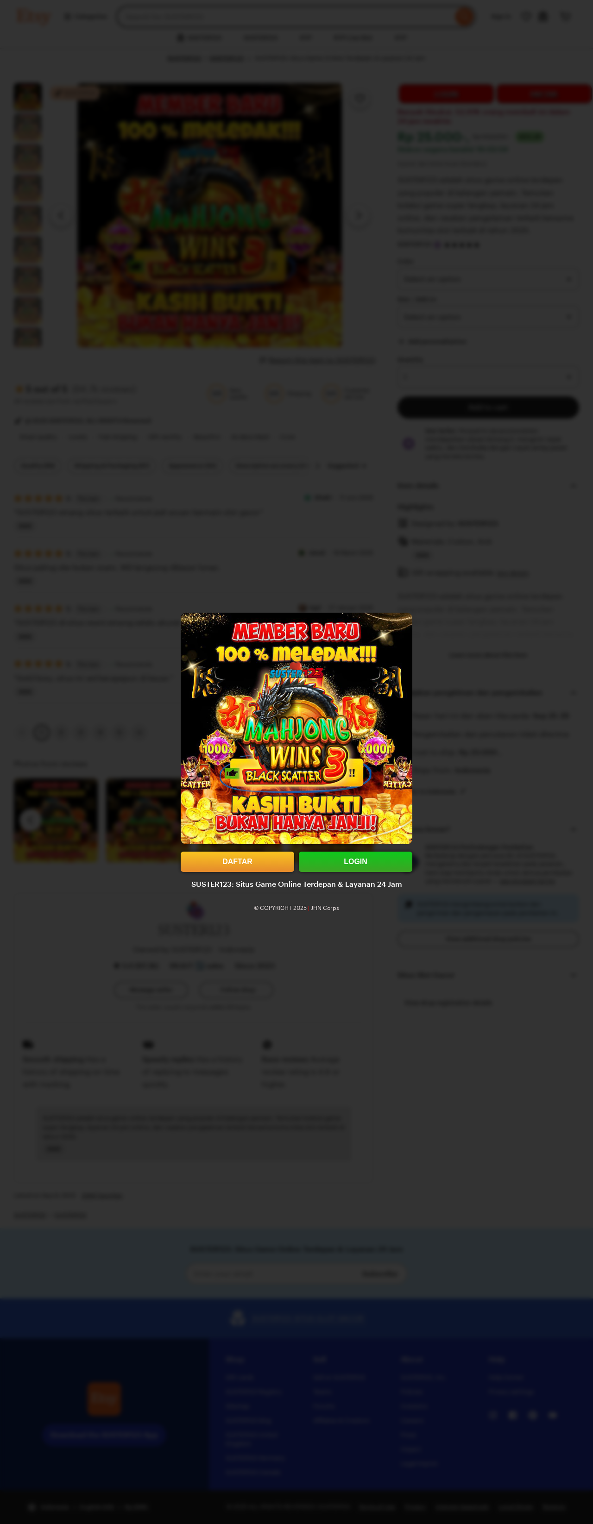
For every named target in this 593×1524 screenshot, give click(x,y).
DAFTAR (237, 861)
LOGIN (355, 861)
